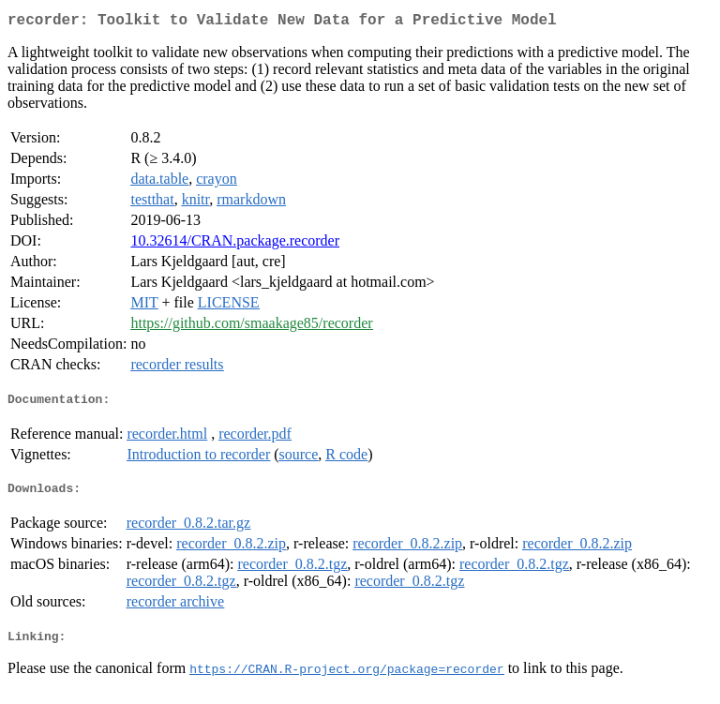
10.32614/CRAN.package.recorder (234, 244)
